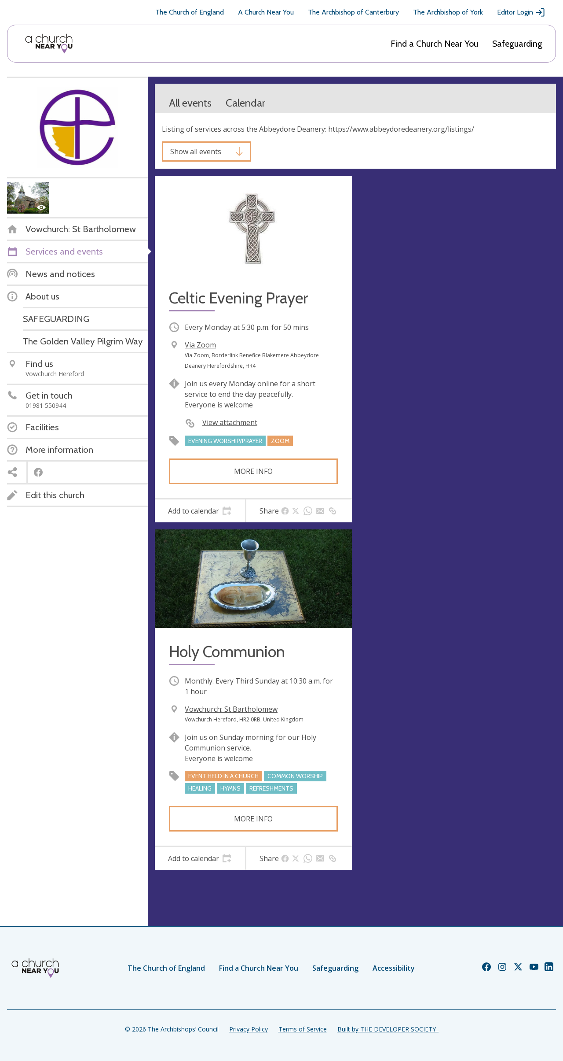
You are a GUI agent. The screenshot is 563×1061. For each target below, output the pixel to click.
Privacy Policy (248, 1029)
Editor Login (521, 12)
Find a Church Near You (434, 43)
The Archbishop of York (448, 12)
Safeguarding (517, 43)
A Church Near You (266, 12)
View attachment (229, 422)
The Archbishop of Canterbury (353, 12)
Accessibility (394, 968)
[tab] (200, 510)
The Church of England (189, 12)
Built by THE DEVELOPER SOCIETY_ (388, 1029)
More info (253, 471)
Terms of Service (302, 1029)
